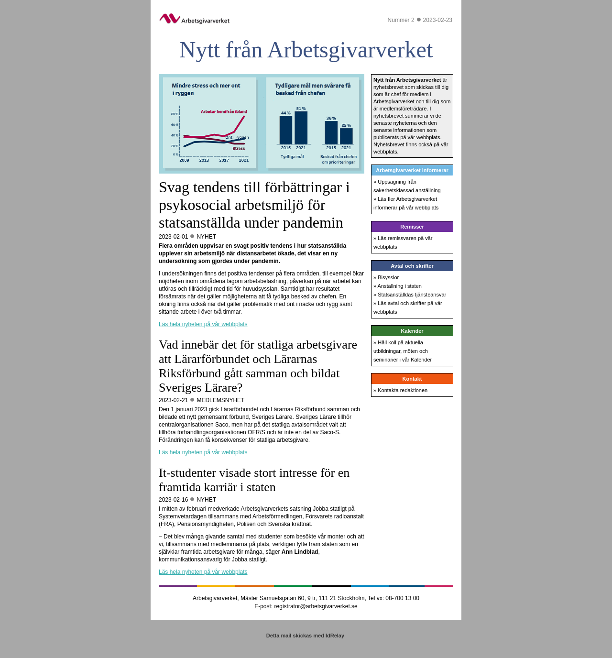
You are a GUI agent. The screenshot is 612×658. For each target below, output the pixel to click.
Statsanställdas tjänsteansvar (412, 294)
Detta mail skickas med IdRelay (305, 635)
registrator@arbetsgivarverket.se (316, 606)
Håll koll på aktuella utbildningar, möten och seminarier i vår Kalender (402, 351)
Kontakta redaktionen (402, 390)
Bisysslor (388, 277)
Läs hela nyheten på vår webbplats (203, 324)
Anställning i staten (400, 286)
